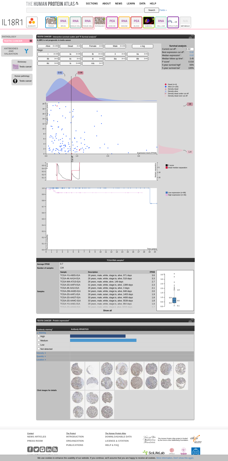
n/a (97, 63)
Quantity (40, 356)
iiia (119, 59)
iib (52, 59)
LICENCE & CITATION (117, 441)
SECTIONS (92, 3)
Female (96, 46)
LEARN (131, 3)
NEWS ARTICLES (36, 436)
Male (119, 46)
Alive (52, 46)
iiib (142, 59)
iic (74, 59)
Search (151, 10)
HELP (153, 3)
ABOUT (106, 3)
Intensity (40, 353)
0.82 (192, 52)
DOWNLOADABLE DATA (118, 436)
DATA (142, 3)
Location (40, 360)
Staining (42, 333)
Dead (74, 46)
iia (142, 54)
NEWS (118, 3)
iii (97, 59)
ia (75, 54)
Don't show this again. (183, 458)
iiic (52, 63)
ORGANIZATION (75, 441)
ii (120, 54)
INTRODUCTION (75, 436)
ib (97, 54)
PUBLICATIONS (74, 445)
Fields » (163, 10)
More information (164, 458)
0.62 (192, 55)
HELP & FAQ (112, 445)
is (75, 63)
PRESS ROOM (35, 441)
